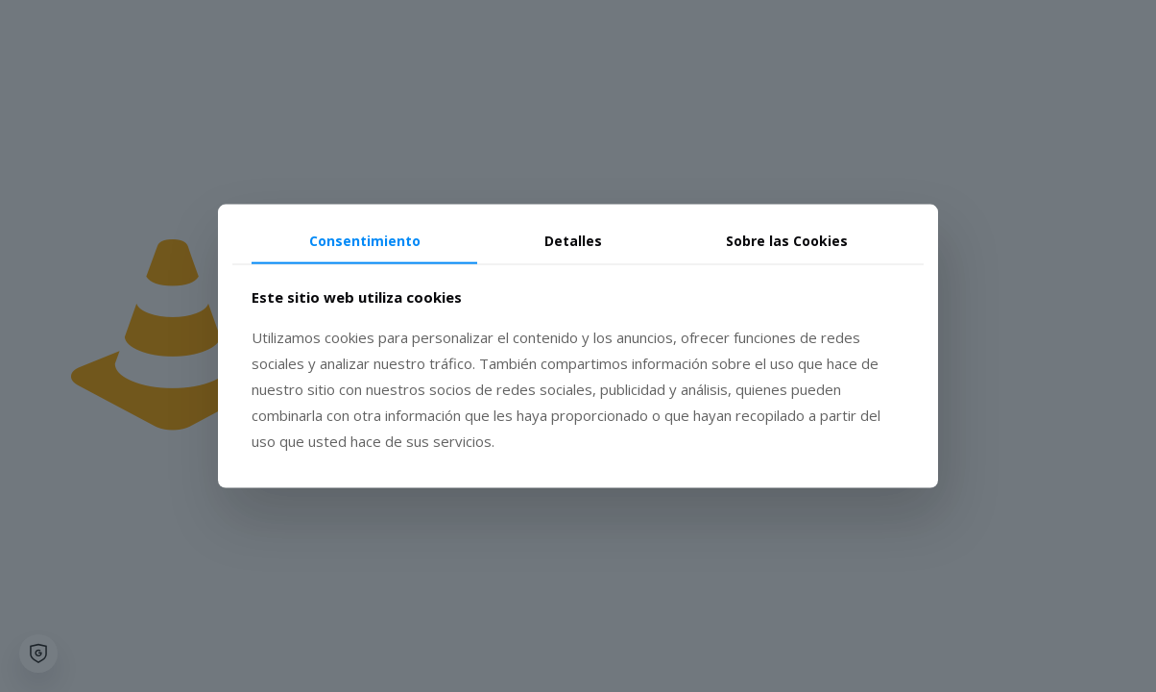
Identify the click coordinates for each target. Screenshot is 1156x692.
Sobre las (787, 241)
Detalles (573, 241)
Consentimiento (365, 241)
